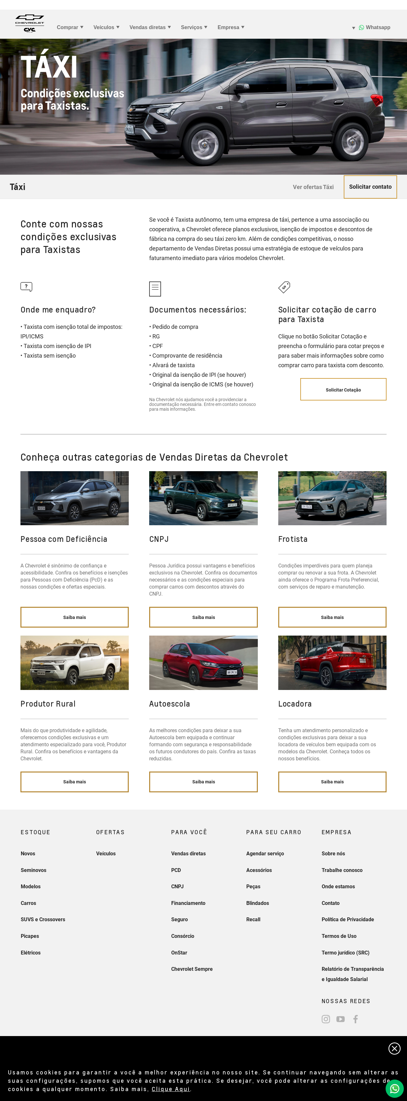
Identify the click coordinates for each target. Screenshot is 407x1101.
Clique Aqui (171, 1088)
